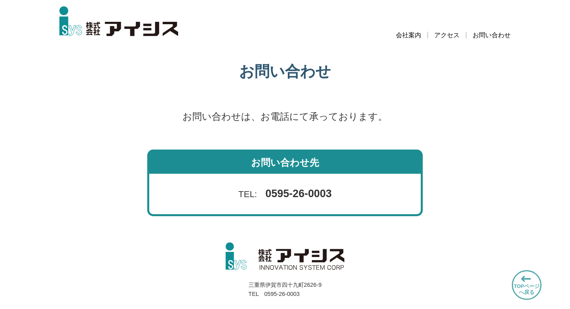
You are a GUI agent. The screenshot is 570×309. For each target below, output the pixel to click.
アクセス (447, 35)
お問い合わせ (492, 35)
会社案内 (408, 35)
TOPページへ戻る (527, 289)
